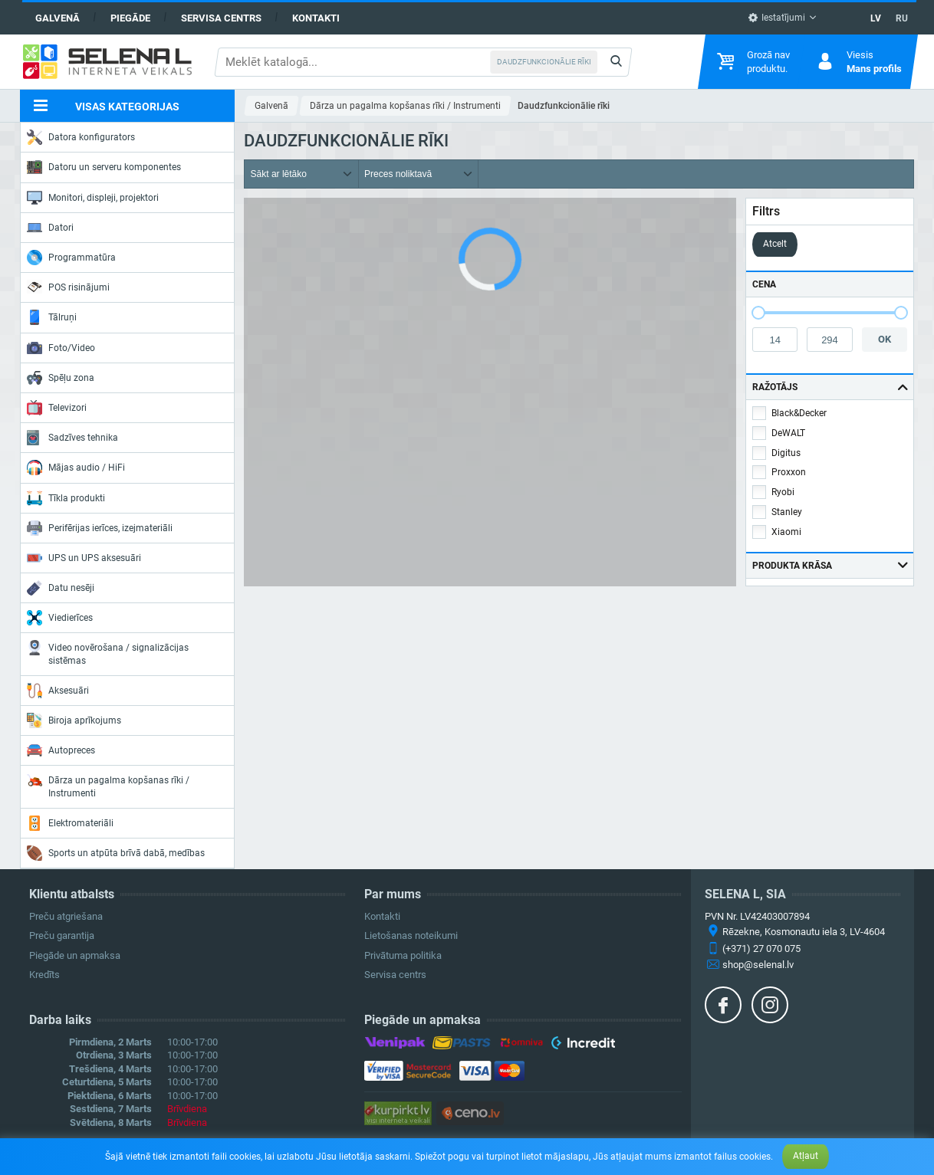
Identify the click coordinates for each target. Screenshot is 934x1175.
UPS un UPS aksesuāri (84, 558)
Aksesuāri (58, 690)
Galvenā (57, 18)
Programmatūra (71, 257)
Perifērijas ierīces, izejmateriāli (100, 528)
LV (875, 18)
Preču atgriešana (66, 916)
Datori (50, 227)
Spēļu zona (60, 378)
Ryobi (782, 492)
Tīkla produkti (66, 498)
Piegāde (130, 18)
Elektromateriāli (70, 823)
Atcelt (775, 243)
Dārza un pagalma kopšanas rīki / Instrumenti (108, 785)
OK (884, 339)
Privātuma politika (403, 955)
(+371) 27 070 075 (761, 948)
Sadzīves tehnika (72, 437)
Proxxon (788, 472)
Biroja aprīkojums (74, 720)
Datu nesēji (60, 588)
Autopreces (61, 750)
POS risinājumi (68, 287)
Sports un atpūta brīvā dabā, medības (116, 853)
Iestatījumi (776, 17)
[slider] (758, 313)
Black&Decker (799, 413)
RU (902, 18)
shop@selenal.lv (758, 964)
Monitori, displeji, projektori (93, 197)
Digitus (786, 453)
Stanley (786, 512)
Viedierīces (60, 617)
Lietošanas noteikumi (411, 935)
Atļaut (805, 1155)
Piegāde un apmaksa (74, 955)
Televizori (57, 407)
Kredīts (44, 974)
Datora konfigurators (81, 137)
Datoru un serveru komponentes (104, 167)
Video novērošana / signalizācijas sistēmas (108, 652)
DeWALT (788, 433)
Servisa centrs (221, 18)
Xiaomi (786, 532)
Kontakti (316, 18)
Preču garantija (61, 935)
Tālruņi (52, 317)
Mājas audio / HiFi (76, 467)
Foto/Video (61, 348)
